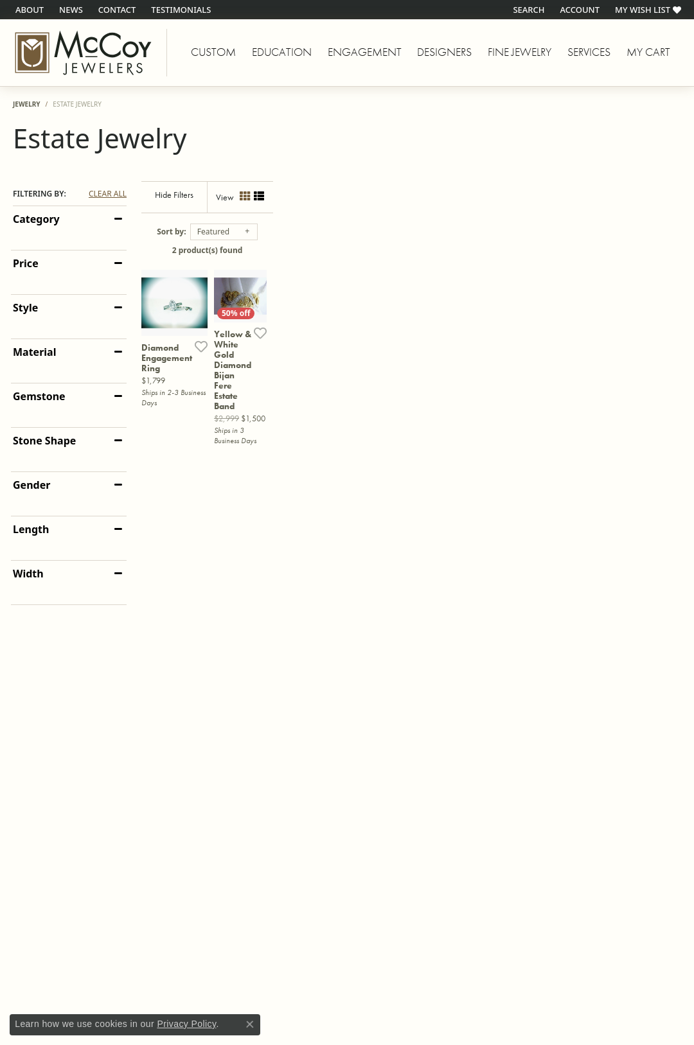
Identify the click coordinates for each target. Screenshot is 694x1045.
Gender (31, 485)
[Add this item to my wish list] (306, 455)
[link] (28, 9)
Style (25, 308)
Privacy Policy (186, 1024)
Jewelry (26, 104)
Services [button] (588, 52)
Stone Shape (44, 440)
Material (34, 352)
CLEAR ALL (108, 194)
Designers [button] (444, 52)
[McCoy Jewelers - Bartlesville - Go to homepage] (83, 52)
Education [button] (282, 52)
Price (26, 263)
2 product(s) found (411, 250)
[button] (527, 9)
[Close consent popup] (250, 1024)
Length (31, 529)
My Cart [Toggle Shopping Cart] (648, 52)
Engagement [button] (365, 52)
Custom (213, 52)
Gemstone (39, 396)
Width (28, 573)
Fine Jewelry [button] (519, 52)
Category (36, 219)
